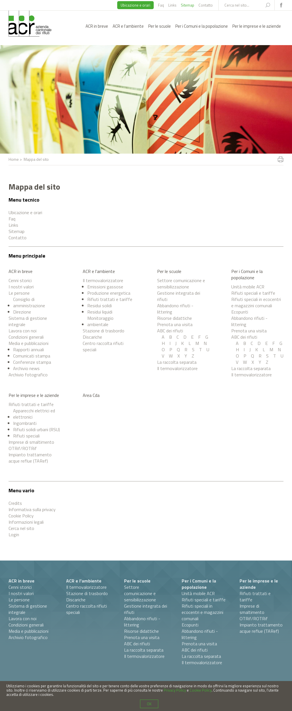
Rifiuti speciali (26, 436)
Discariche (92, 337)
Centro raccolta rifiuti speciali (103, 346)
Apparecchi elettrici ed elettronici (34, 413)
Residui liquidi (99, 312)
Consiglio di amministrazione (29, 302)
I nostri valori (21, 287)
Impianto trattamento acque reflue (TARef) (30, 457)
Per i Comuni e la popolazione (201, 26)
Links (172, 5)
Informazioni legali (26, 522)
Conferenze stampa (32, 362)
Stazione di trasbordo (103, 331)
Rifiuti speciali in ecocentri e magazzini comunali (256, 302)
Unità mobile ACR (247, 287)
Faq (161, 5)
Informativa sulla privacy (32, 509)
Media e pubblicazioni (28, 343)
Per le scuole (159, 26)
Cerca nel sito (21, 528)
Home (14, 159)
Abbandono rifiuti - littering (175, 308)
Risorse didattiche (174, 318)
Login (14, 534)
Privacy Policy (175, 690)
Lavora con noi (22, 331)
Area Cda (91, 395)
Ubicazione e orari (135, 5)
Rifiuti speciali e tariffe (253, 293)
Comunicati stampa (31, 356)
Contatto (205, 5)
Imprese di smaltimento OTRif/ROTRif (31, 445)
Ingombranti (24, 423)
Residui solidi (99, 305)
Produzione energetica (108, 293)
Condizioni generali (26, 337)
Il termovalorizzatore (103, 280)
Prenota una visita (174, 324)
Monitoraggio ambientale (100, 321)
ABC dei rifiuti (170, 331)
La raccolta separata (176, 362)
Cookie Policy (21, 516)
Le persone (19, 293)
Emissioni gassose (105, 287)
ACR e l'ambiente (128, 26)
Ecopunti (239, 312)
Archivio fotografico (28, 374)
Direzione (22, 312)
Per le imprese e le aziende (256, 26)
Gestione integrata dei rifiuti (178, 296)
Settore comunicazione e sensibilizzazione (181, 283)
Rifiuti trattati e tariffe (109, 299)
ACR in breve (97, 26)
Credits (15, 503)
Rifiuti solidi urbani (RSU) (36, 429)
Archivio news (26, 368)
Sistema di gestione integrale (28, 321)
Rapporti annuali (28, 349)
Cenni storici (20, 280)
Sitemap (187, 5)
